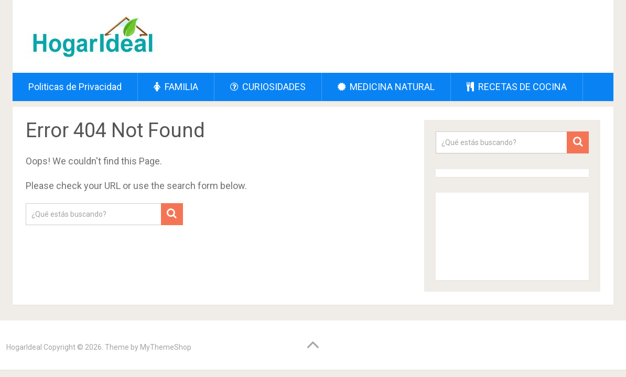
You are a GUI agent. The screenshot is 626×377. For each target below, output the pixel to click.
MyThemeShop (165, 347)
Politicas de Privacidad (75, 86)
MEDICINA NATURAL (386, 86)
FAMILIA (176, 86)
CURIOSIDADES (268, 86)
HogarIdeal (24, 347)
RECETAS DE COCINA (517, 86)
